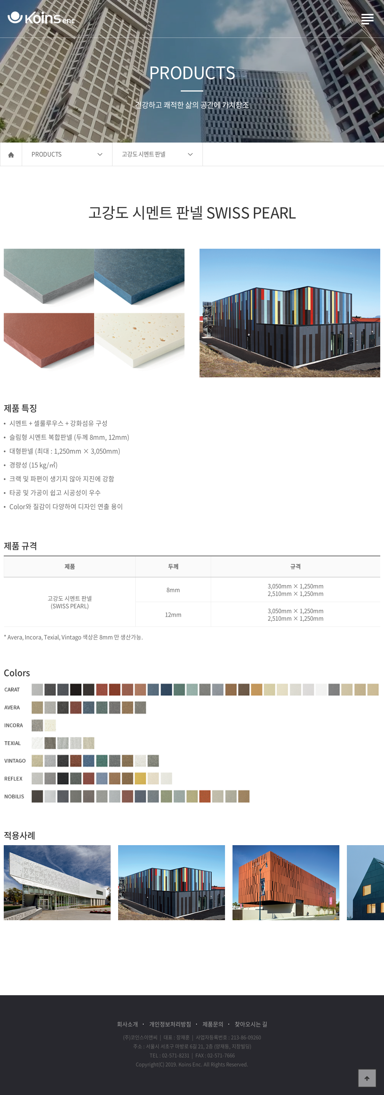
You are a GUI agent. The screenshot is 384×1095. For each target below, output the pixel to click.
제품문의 (213, 1024)
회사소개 (127, 1024)
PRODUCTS (47, 154)
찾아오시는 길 (251, 1024)
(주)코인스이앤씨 (41, 18)
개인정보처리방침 (170, 1024)
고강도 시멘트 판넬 (143, 154)
